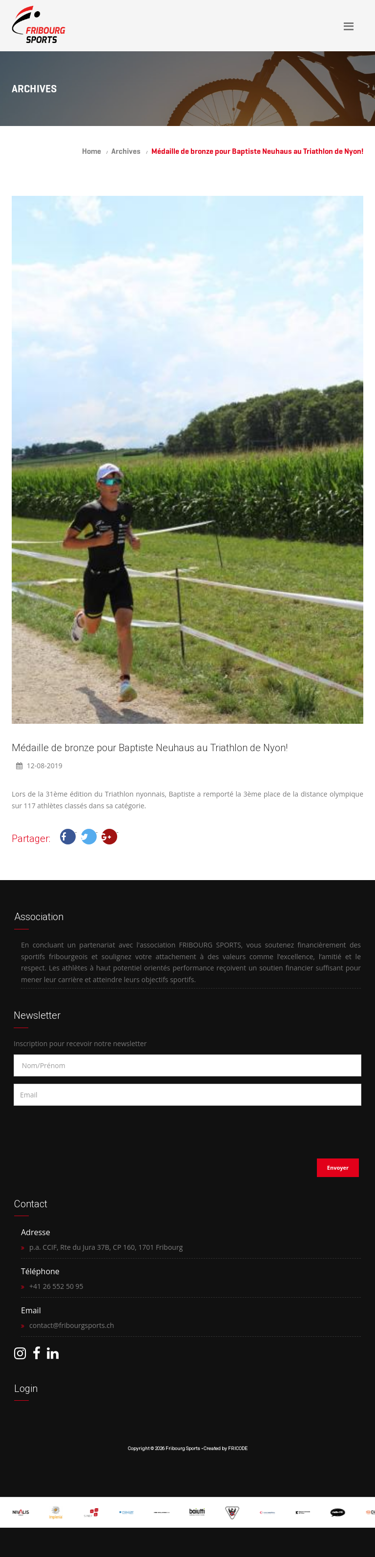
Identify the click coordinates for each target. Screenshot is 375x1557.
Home (91, 151)
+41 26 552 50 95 (56, 1286)
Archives (126, 151)
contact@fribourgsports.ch (71, 1325)
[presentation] (77, 1129)
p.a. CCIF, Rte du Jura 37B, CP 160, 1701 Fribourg (106, 1247)
